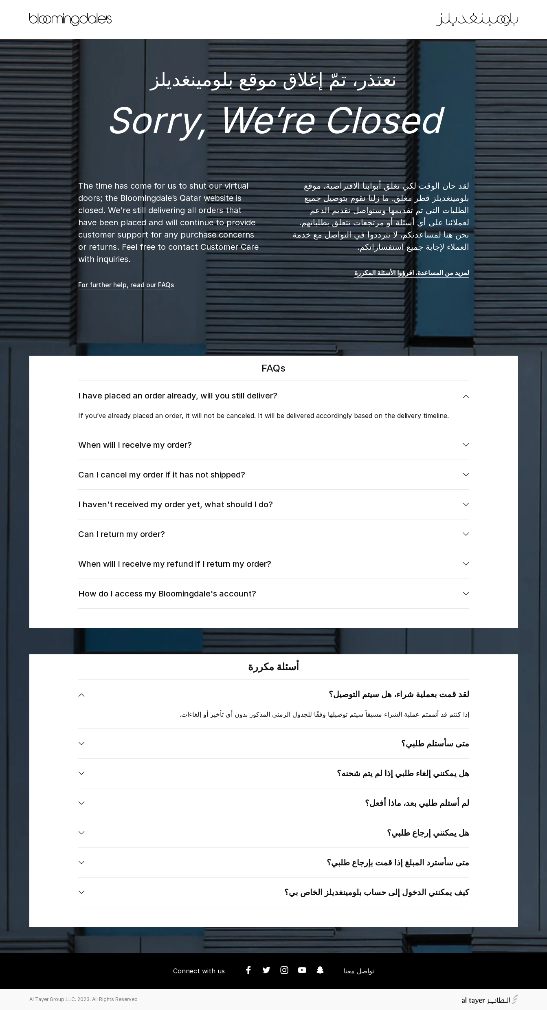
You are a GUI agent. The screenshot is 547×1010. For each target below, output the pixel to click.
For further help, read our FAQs (126, 285)
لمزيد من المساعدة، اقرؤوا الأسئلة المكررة (411, 272)
